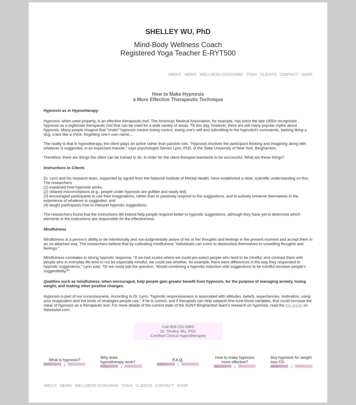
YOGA (251, 74)
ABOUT (175, 74)
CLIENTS (268, 74)
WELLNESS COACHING (221, 74)
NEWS (190, 74)
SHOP (306, 74)
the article (294, 305)
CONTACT (289, 74)
